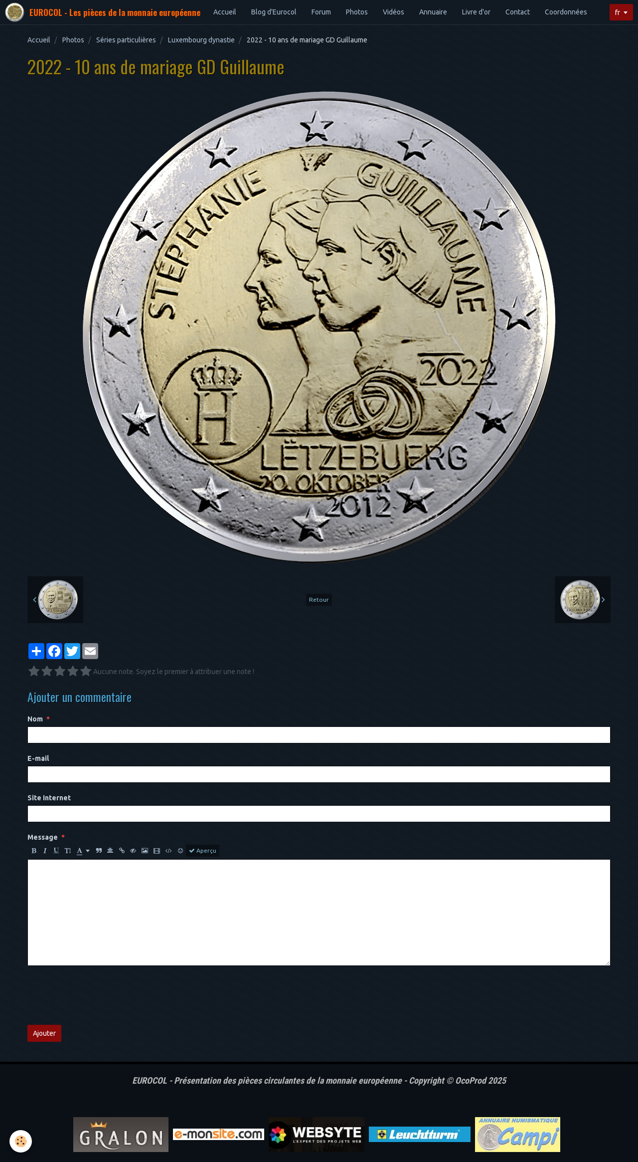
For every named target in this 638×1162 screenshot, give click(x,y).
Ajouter (44, 1033)
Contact (517, 12)
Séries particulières (126, 40)
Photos (357, 12)
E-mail (38, 758)
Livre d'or (476, 12)
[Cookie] (21, 1141)
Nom (35, 719)
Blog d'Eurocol (274, 12)
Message (42, 837)
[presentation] (103, 995)
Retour (319, 599)
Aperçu (202, 850)
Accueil (224, 12)
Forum (321, 12)
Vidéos (393, 12)
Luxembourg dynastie (201, 40)
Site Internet (49, 798)
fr (617, 12)
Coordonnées (566, 12)
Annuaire (433, 12)
